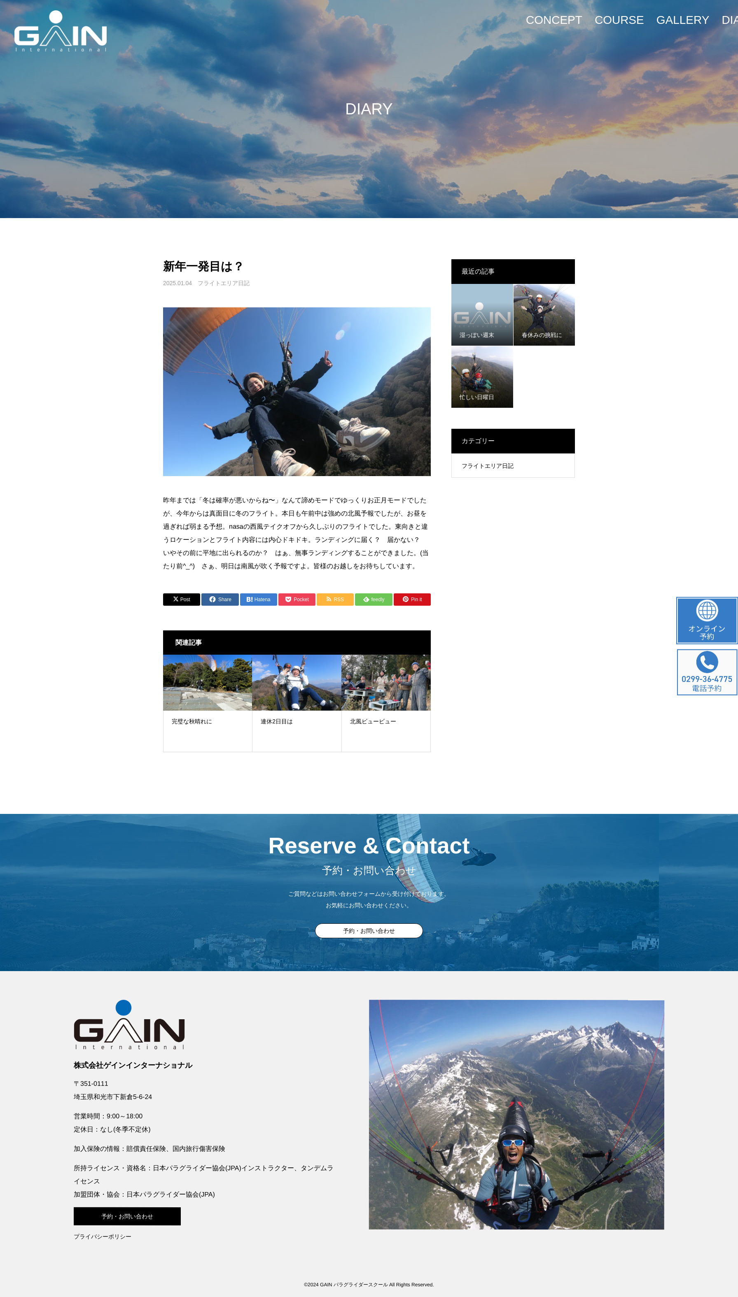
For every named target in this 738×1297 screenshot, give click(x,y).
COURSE (619, 20)
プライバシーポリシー (102, 1236)
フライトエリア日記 (224, 283)
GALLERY (683, 20)
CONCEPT (554, 20)
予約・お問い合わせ (369, 930)
